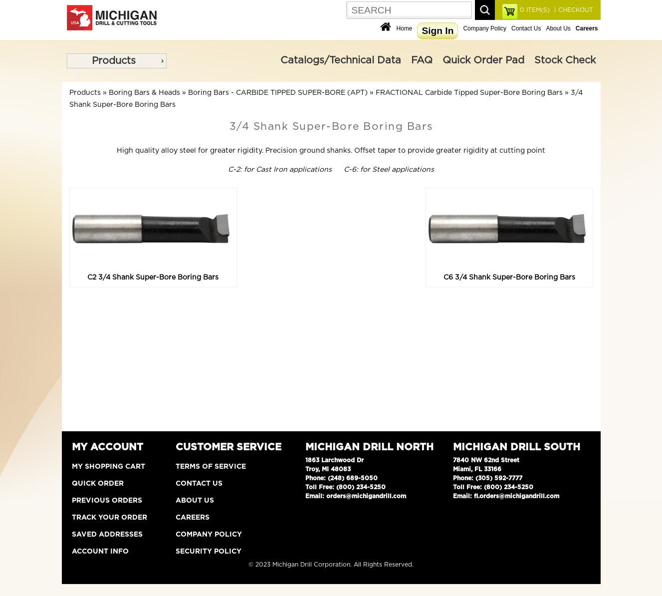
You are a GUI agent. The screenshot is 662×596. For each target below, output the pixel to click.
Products (114, 61)
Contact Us (526, 28)
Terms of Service (211, 466)
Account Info (100, 551)
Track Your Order (109, 517)
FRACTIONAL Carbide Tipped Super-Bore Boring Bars (469, 92)
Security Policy (208, 551)
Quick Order (98, 483)
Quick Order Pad (483, 60)
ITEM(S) (535, 10)
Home (404, 28)
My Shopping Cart (108, 466)
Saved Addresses (107, 534)
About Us (558, 28)
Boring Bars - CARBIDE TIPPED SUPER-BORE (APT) (278, 92)
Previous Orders (107, 500)
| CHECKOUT (572, 10)
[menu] (117, 60)
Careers (193, 517)
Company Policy (484, 28)
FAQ (422, 60)
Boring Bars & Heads (144, 92)
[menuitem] (116, 61)
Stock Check (565, 60)
